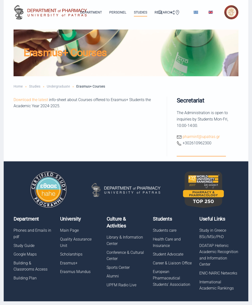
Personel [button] (117, 12)
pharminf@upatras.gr (201, 136)
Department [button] (91, 12)
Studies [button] (140, 12)
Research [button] (163, 12)
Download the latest (31, 99)
